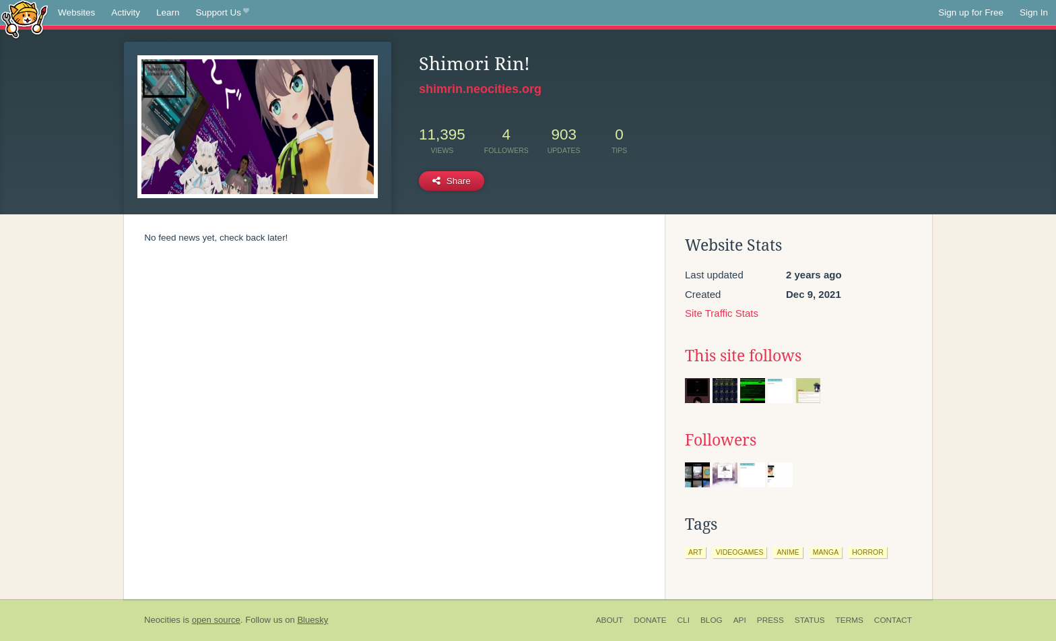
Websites (76, 12)
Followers (720, 440)
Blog (711, 620)
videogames (740, 552)
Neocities (162, 620)
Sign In (1034, 12)
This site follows (743, 356)
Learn (168, 12)
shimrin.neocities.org (480, 89)
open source (216, 620)
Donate (650, 620)
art (695, 552)
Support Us (222, 12)
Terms (849, 620)
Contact (893, 620)
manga (826, 552)
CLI (684, 620)
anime (788, 552)
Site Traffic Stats (721, 313)
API (739, 620)
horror (868, 552)
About (610, 620)
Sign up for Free (970, 12)
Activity (125, 12)
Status (810, 620)
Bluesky (312, 620)
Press (770, 620)
